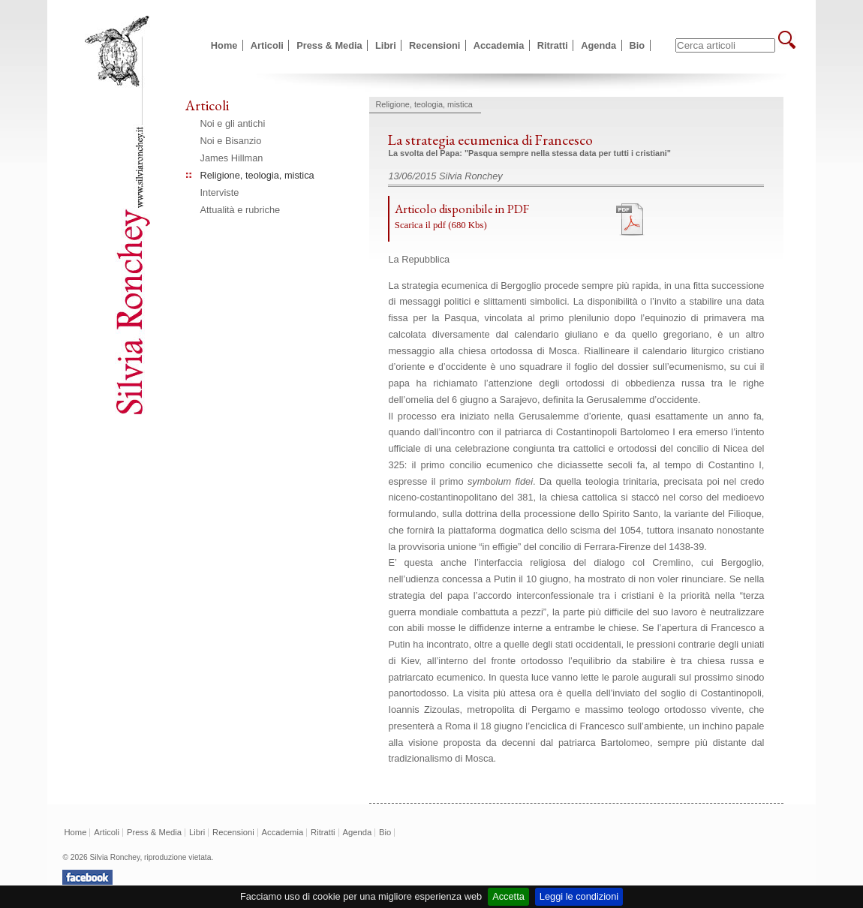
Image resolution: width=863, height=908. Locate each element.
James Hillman (231, 158)
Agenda (598, 45)
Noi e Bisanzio (231, 140)
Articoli (267, 45)
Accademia (499, 45)
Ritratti (552, 45)
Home (224, 45)
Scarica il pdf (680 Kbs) (441, 225)
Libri (385, 45)
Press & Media (329, 45)
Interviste (219, 192)
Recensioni (434, 45)
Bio (637, 45)
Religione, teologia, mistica (257, 175)
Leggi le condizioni (579, 896)
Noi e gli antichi (233, 123)
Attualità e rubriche (240, 209)
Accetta (508, 896)
